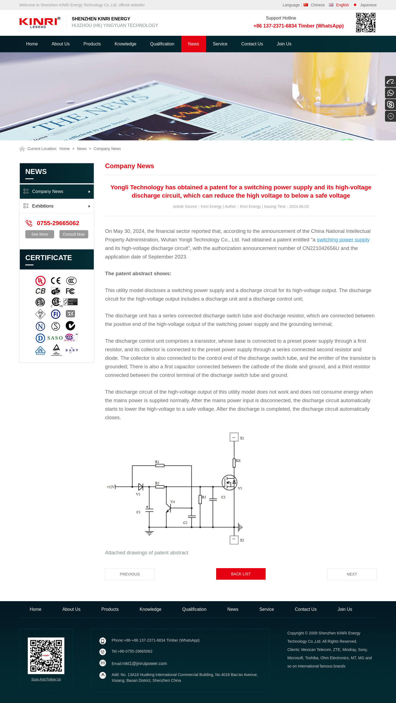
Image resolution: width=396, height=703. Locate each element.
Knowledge (125, 44)
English (342, 5)
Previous (130, 574)
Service (220, 44)
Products (92, 44)
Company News (107, 148)
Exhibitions (42, 206)
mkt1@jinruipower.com (144, 663)
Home (32, 44)
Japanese (368, 5)
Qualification (162, 44)
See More (39, 234)
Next (352, 574)
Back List (241, 574)
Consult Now (74, 234)
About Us (61, 44)
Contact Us (252, 44)
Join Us (284, 44)
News (193, 44)
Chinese (318, 5)
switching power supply (343, 239)
